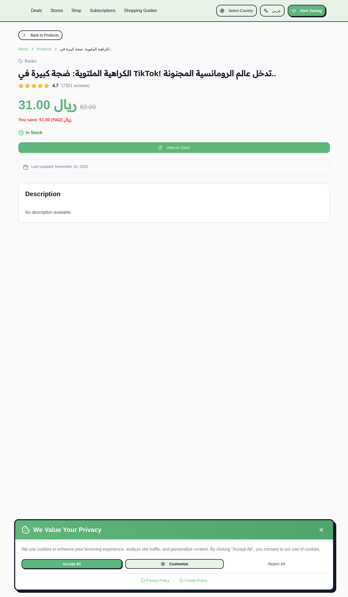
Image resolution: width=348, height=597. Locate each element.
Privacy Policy (155, 580)
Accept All (72, 564)
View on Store (174, 148)
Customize (174, 564)
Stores (56, 10)
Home (23, 49)
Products (44, 49)
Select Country (236, 11)
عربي (272, 11)
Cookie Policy (193, 580)
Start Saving (306, 11)
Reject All (276, 564)
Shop (76, 10)
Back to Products (40, 35)
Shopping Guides (140, 10)
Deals (36, 10)
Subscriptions (102, 10)
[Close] (321, 530)
